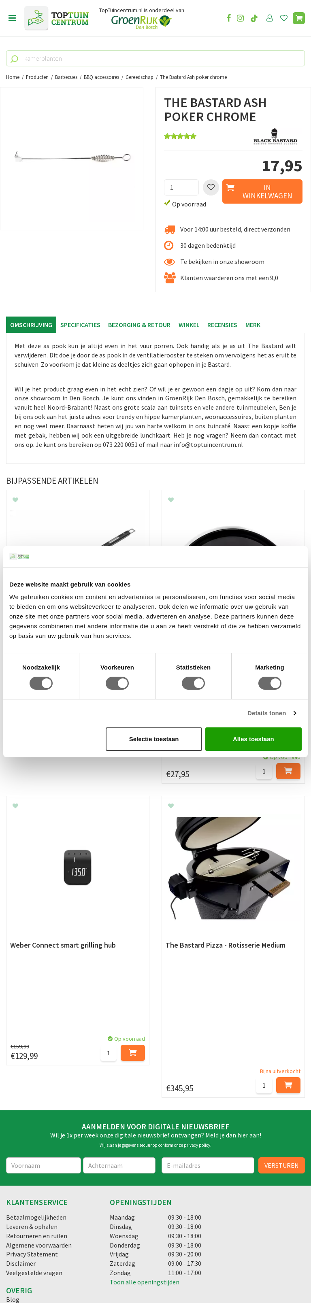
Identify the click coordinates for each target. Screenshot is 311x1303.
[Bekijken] (299, 18)
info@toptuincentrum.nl (50, 1212)
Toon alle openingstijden (144, 1058)
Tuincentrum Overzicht (204, 1274)
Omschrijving (31, 325)
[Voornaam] (43, 942)
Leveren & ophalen (32, 1003)
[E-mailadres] (208, 942)
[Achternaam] (119, 942)
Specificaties (80, 325)
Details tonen (266, 713)
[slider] (180, 136)
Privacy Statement (32, 1031)
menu (12, 18)
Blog (12, 1076)
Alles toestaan (253, 738)
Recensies (223, 325)
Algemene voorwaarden (39, 1022)
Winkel (189, 325)
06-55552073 (33, 1200)
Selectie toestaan (154, 738)
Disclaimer (21, 1040)
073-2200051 (33, 1188)
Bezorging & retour (140, 325)
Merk (253, 325)
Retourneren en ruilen (36, 1012)
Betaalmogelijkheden (36, 994)
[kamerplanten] (155, 58)
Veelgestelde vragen (34, 1049)
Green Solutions (152, 1274)
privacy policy (197, 922)
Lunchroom (22, 1085)
